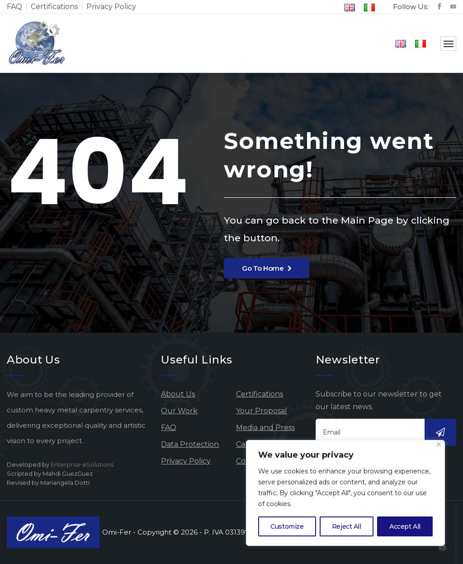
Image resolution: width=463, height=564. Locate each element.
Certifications (54, 6)
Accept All (404, 526)
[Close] (439, 444)
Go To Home (266, 268)
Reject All (346, 526)
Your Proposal (261, 410)
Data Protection (190, 444)
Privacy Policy (111, 6)
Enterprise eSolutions (82, 464)
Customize (286, 526)
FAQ (14, 6)
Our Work (179, 410)
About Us (178, 394)
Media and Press (265, 427)
